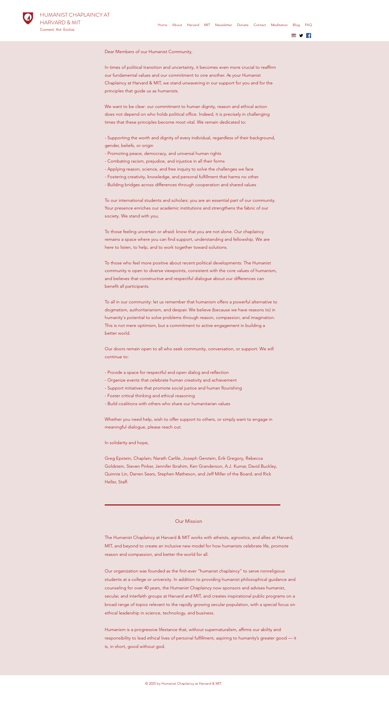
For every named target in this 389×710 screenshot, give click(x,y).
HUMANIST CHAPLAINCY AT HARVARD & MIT (75, 18)
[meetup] (293, 35)
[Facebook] (308, 35)
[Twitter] (301, 35)
